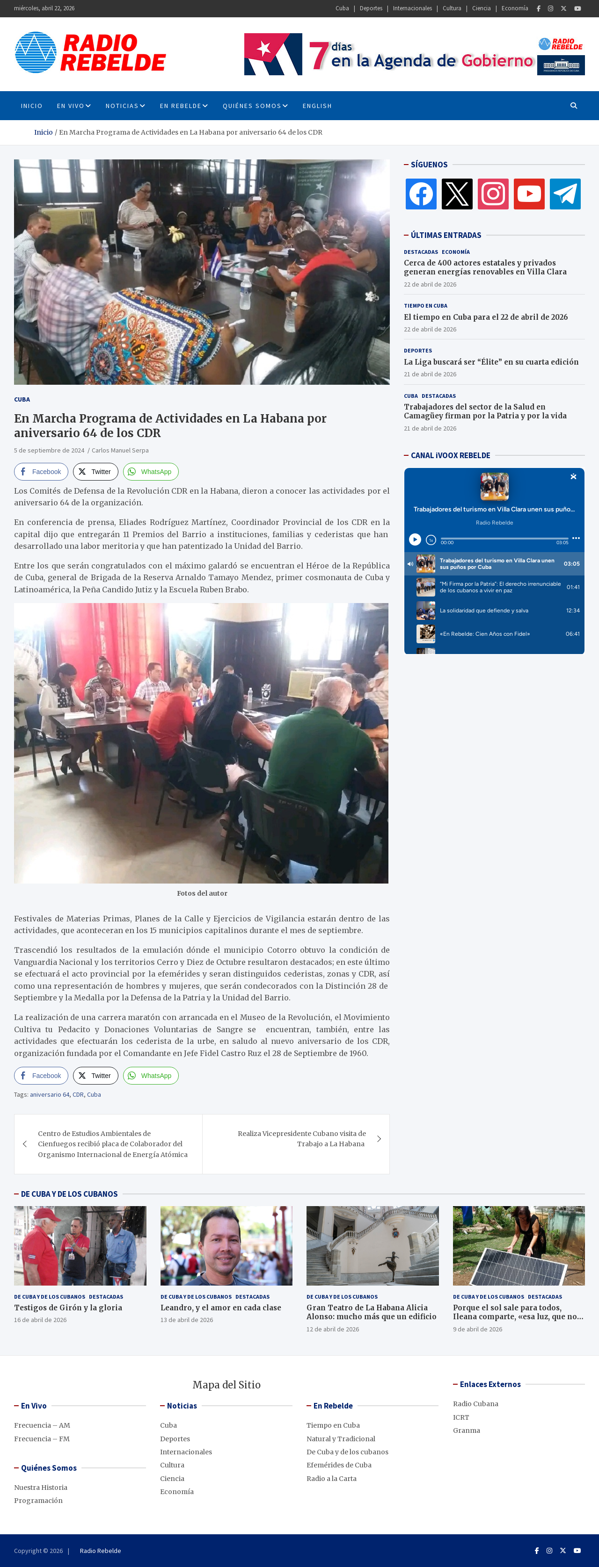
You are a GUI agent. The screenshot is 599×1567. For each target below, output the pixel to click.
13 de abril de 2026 (187, 1319)
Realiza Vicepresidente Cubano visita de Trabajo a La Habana (302, 1138)
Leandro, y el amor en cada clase (221, 1307)
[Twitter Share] (95, 472)
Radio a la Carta (332, 1478)
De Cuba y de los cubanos (49, 1296)
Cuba (342, 8)
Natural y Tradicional (341, 1439)
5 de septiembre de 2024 (49, 450)
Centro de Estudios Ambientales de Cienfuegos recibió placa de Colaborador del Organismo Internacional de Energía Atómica (113, 1144)
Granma (466, 1430)
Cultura (452, 8)
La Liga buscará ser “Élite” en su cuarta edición (491, 362)
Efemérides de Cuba (339, 1465)
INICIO (32, 105)
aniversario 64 (49, 1094)
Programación (38, 1500)
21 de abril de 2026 (430, 374)
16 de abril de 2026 (40, 1319)
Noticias (122, 105)
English (317, 105)
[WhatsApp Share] (151, 472)
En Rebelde (181, 105)
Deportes (371, 8)
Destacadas (421, 251)
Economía (515, 8)
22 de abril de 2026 (430, 284)
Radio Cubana (475, 1404)
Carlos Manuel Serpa (120, 450)
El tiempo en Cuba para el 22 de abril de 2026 (486, 317)
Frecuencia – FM (42, 1439)
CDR (78, 1094)
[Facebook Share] (41, 472)
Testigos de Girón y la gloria (68, 1307)
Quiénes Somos (252, 105)
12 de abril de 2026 (333, 1329)
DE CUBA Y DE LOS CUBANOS (69, 1194)
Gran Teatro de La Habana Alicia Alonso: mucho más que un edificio (372, 1312)
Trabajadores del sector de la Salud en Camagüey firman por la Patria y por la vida (485, 412)
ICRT (461, 1417)
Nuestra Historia (40, 1487)
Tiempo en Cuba (425, 305)
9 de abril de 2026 (477, 1329)
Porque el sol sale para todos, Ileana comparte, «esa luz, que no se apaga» (515, 1316)
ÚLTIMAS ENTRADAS (446, 235)
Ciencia (481, 8)
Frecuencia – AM (42, 1425)
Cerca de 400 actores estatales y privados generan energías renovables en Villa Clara (485, 268)
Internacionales (412, 8)
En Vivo (71, 105)
